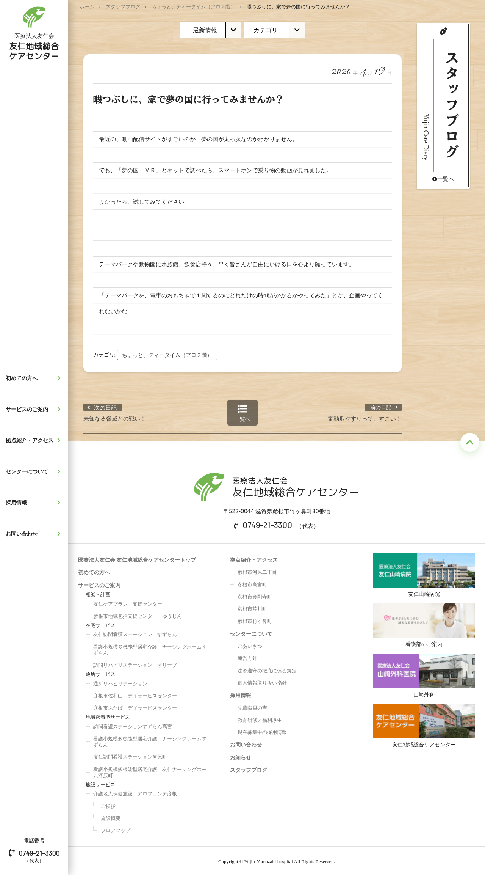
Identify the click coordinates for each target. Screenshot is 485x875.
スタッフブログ (123, 6)
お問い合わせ (35, 533)
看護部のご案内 (424, 624)
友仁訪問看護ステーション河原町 (130, 755)
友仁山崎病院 (424, 573)
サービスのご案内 (35, 409)
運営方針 (247, 656)
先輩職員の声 (252, 706)
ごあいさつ (250, 644)
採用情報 (35, 502)
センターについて (35, 471)
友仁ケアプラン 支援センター (127, 602)
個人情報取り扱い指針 (262, 681)
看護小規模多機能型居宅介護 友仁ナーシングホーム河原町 (150, 770)
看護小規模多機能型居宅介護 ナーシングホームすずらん (150, 648)
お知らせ (240, 755)
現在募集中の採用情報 (262, 730)
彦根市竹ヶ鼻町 (255, 619)
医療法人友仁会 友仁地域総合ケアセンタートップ (137, 558)
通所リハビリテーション (120, 682)
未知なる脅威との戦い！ (114, 416)
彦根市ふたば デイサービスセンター (135, 706)
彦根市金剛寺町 (255, 595)
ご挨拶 (108, 804)
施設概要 (110, 816)
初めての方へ (35, 378)
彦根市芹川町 (252, 607)
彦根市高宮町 (252, 583)
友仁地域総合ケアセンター (424, 726)
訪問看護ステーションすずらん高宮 (132, 724)
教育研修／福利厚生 (260, 718)
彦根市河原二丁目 (257, 570)
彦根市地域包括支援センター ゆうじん (137, 614)
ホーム (87, 6)
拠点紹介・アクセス (35, 440)
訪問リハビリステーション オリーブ (135, 663)
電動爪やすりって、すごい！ (365, 416)
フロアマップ (115, 828)
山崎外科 (424, 675)
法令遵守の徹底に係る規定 (267, 669)
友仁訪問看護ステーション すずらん (135, 632)
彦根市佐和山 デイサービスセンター (135, 694)
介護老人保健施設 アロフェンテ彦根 (135, 792)
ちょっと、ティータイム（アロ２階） (193, 6)
